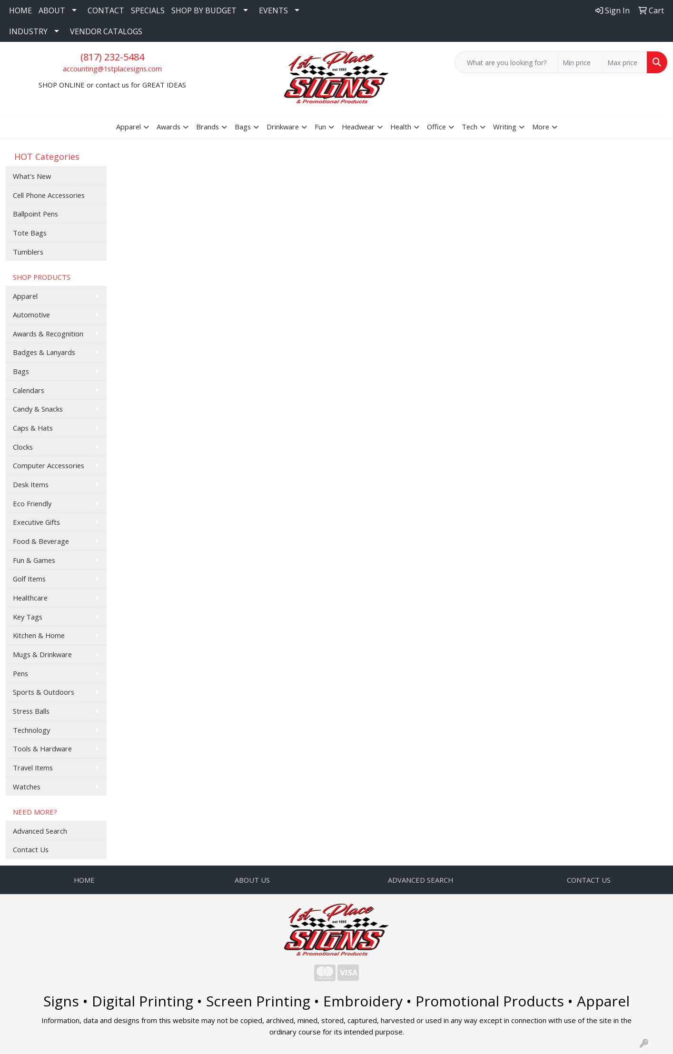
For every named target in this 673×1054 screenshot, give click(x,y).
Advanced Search (40, 831)
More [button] (540, 126)
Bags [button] (243, 126)
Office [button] (436, 126)
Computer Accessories (48, 465)
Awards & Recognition (48, 333)
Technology (31, 730)
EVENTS (273, 10)
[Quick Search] (506, 62)
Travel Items (33, 767)
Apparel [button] (128, 126)
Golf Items (29, 578)
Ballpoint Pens (35, 213)
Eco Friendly (32, 503)
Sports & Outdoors (43, 692)
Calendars (28, 390)
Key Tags (27, 616)
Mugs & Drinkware (42, 654)
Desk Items (31, 484)
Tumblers (28, 251)
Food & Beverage (41, 541)
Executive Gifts (36, 522)
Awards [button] (168, 126)
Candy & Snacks (38, 409)
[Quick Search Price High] (624, 62)
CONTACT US (589, 880)
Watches (26, 786)
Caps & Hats (33, 428)
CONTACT (106, 10)
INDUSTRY (28, 31)
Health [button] (400, 126)
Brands (207, 126)
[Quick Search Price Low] (580, 62)
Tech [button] (469, 126)
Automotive (31, 314)
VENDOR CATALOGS (106, 31)
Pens (20, 673)
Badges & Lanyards (44, 352)
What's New (32, 176)
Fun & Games (34, 560)
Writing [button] (504, 126)
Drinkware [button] (283, 126)
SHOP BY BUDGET (204, 10)
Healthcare (30, 597)
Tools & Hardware (42, 748)
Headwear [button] (358, 126)
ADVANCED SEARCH (420, 880)
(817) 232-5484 (112, 56)
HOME (20, 10)
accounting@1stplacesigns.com (112, 68)
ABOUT (52, 10)
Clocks (23, 447)
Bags (21, 371)
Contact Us (31, 849)
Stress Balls (31, 711)
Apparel (25, 296)
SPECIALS (148, 10)
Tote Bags (30, 232)
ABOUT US (252, 880)
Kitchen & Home (39, 635)
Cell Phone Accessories (49, 195)
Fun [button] (320, 126)
